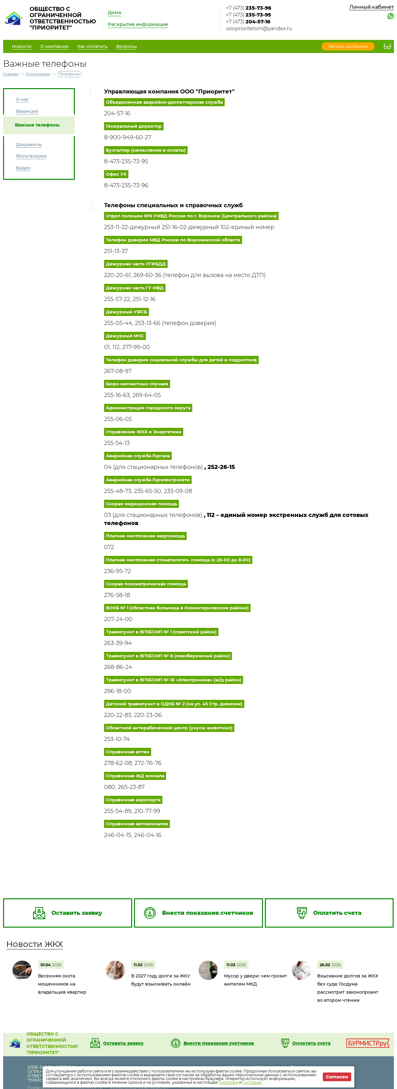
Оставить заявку (123, 1043)
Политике (228, 1082)
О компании (38, 74)
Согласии (251, 1082)
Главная (10, 74)
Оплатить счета (311, 1043)
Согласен (337, 1077)
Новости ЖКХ (34, 944)
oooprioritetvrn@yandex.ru (259, 28)
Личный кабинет (371, 7)
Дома (114, 12)
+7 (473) (248, 8)
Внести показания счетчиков (219, 1043)
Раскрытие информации (138, 24)
